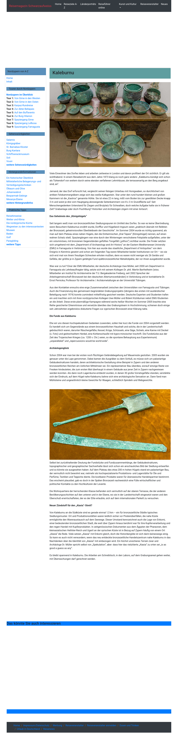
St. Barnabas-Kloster (17, 147)
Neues (164, 4)
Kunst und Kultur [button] (127, 4)
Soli (8, 157)
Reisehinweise (13, 215)
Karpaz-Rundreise (23, 105)
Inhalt (9, 81)
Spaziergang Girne (24, 119)
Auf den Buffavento (24, 112)
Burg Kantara (13, 150)
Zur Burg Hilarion (23, 116)
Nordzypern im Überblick (19, 94)
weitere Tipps (13, 244)
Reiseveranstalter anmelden (101, 725)
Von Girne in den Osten (26, 101)
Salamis (10, 139)
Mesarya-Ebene (14, 199)
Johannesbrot (13, 192)
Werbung (57, 725)
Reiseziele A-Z (70, 6)
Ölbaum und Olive (15, 188)
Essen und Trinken (129, 725)
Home (58, 4)
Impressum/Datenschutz (36, 725)
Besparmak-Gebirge (16, 195)
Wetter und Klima (15, 219)
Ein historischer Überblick (19, 177)
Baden (9, 233)
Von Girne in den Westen (27, 98)
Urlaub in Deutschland (28, 729)
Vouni (9, 161)
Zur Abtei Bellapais (24, 109)
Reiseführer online (104, 6)
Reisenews (49, 729)
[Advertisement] (89, 40)
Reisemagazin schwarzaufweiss (30, 6)
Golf (8, 237)
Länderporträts (88, 4)
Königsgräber (13, 143)
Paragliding (12, 240)
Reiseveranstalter (149, 4)
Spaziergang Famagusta (27, 126)
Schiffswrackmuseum (17, 154)
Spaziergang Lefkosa (25, 123)
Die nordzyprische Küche (19, 223)
